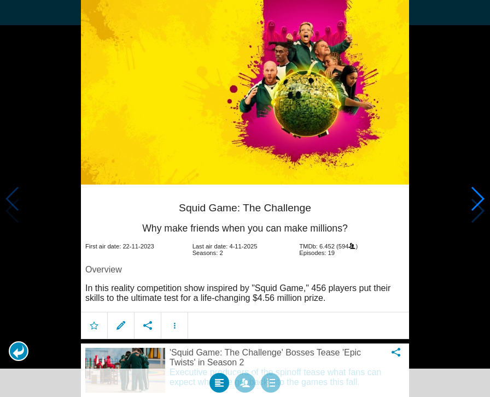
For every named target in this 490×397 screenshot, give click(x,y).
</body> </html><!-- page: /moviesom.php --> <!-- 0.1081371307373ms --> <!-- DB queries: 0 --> (245, 198)
